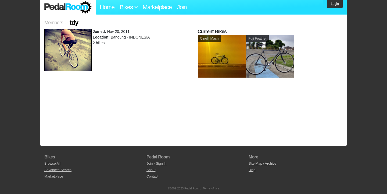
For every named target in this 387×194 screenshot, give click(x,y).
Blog (252, 170)
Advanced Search (57, 170)
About (150, 170)
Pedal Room (68, 7)
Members (53, 22)
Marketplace (157, 7)
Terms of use (211, 188)
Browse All (52, 163)
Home (107, 7)
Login (335, 4)
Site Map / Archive (262, 163)
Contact (152, 176)
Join (182, 7)
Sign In (161, 163)
